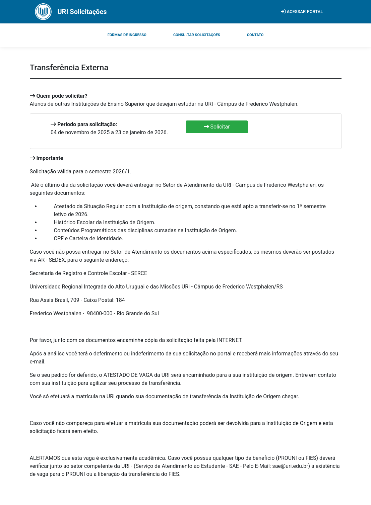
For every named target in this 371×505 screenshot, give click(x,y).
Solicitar (217, 126)
